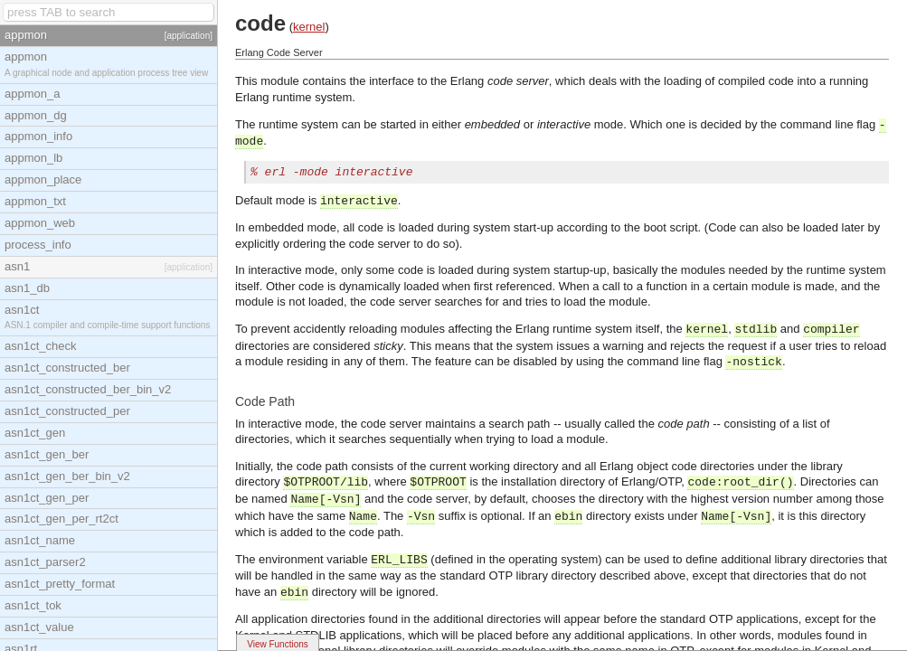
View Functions (277, 644)
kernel (309, 26)
